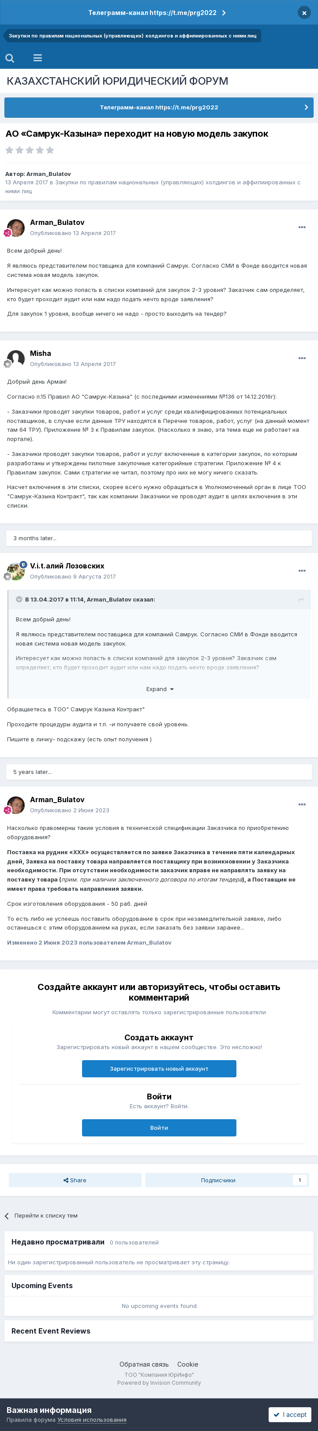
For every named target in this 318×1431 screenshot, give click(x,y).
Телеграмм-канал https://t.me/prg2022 (152, 12)
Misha (40, 353)
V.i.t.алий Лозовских (67, 565)
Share (75, 1180)
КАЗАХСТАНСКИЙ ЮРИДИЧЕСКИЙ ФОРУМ (117, 81)
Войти (159, 1127)
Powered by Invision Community (159, 1382)
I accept (290, 1414)
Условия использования (92, 1419)
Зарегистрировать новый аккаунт (159, 1068)
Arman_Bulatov (48, 173)
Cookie (187, 1364)
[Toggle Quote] (20, 599)
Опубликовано (73, 232)
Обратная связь (144, 1364)
